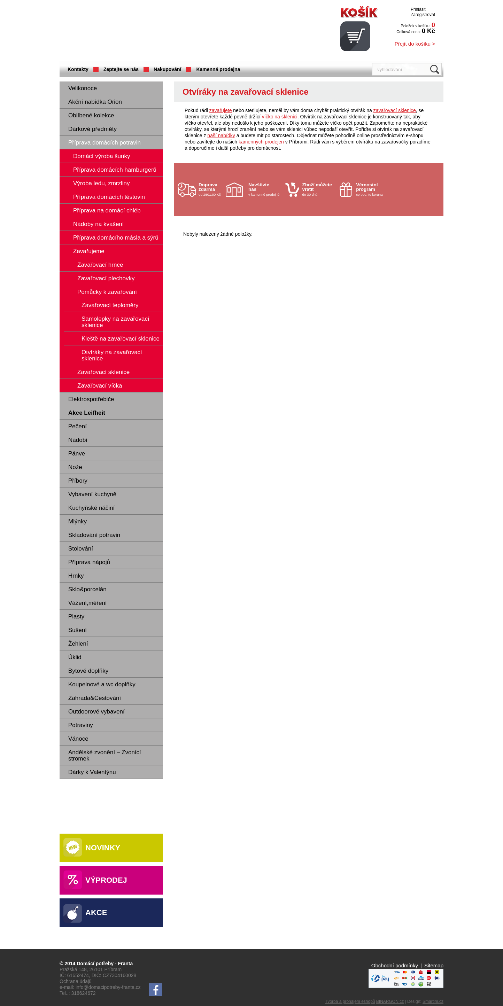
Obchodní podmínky (394, 965)
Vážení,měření (87, 603)
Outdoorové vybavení (96, 711)
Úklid (75, 657)
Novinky (102, 847)
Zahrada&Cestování (94, 698)
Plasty (76, 616)
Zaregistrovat (423, 14)
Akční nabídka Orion (95, 102)
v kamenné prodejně (265, 189)
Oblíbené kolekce (91, 115)
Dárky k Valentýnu (92, 772)
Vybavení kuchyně (92, 494)
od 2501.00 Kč (211, 189)
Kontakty (78, 69)
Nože (75, 467)
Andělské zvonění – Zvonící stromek (104, 755)
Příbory (77, 480)
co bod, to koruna (372, 189)
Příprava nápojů (89, 562)
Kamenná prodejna (218, 69)
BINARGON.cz (390, 1001)
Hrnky (76, 575)
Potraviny (80, 725)
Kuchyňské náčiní (91, 508)
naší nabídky (221, 135)
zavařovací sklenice (394, 110)
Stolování (80, 548)
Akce (96, 912)
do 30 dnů (319, 189)
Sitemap (433, 965)
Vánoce (78, 738)
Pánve (76, 453)
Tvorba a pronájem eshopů (350, 1001)
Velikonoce (82, 88)
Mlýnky (77, 521)
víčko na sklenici (279, 116)
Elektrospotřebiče (91, 399)
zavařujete (220, 110)
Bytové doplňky (88, 671)
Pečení (77, 426)
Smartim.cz (433, 1001)
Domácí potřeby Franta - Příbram (129, 31)
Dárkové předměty (92, 129)
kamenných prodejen (261, 142)
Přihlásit (418, 9)
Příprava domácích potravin (104, 142)
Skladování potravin (94, 535)
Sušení (77, 630)
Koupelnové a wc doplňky (102, 684)
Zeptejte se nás (121, 69)
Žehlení (78, 643)
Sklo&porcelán (87, 589)
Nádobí (77, 440)
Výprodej (106, 880)
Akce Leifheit (86, 413)
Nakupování (167, 69)
